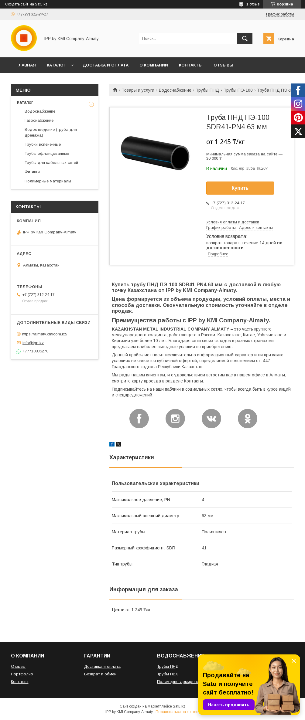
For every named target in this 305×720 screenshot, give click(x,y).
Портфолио (22, 674)
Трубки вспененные (43, 144)
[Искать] (244, 38)
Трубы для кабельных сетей (51, 162)
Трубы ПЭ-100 (238, 90)
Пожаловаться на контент (178, 712)
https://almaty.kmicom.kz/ (44, 334)
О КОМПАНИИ (153, 65)
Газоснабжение (39, 120)
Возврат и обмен (100, 674)
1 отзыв (253, 4)
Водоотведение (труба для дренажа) (51, 132)
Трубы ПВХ (167, 674)
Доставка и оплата (102, 666)
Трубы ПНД (207, 90)
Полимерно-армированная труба (189, 681)
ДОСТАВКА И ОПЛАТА (106, 65)
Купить (240, 188)
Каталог (25, 102)
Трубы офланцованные (47, 153)
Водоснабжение (175, 90)
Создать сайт (16, 4)
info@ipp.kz (33, 342)
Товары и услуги (138, 90)
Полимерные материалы (48, 181)
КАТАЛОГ (56, 65)
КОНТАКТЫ (191, 65)
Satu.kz (179, 706)
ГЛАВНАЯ (26, 65)
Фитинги (32, 171)
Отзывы (18, 666)
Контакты (19, 681)
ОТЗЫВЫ (223, 65)
